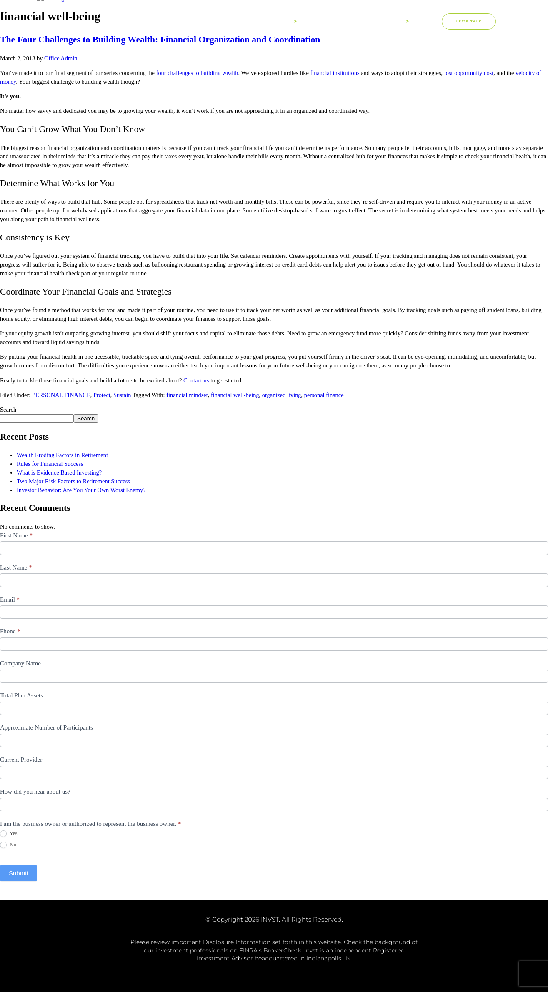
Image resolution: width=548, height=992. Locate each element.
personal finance (324, 395)
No (8, 844)
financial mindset (187, 395)
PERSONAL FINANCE (61, 395)
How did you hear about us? (35, 791)
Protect (101, 395)
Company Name (20, 663)
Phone (10, 631)
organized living (281, 395)
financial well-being (235, 395)
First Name (16, 535)
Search (8, 409)
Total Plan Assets (21, 695)
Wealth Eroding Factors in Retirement (63, 455)
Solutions (386, 21)
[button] (433, 21)
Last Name (16, 567)
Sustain (122, 395)
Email (10, 599)
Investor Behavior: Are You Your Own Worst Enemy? (81, 490)
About (282, 21)
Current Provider (21, 759)
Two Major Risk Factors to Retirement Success (73, 481)
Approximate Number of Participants (46, 727)
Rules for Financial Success (50, 463)
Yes (9, 833)
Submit (18, 873)
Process (329, 22)
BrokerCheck (282, 950)
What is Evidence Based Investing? (59, 472)
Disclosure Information (236, 942)
